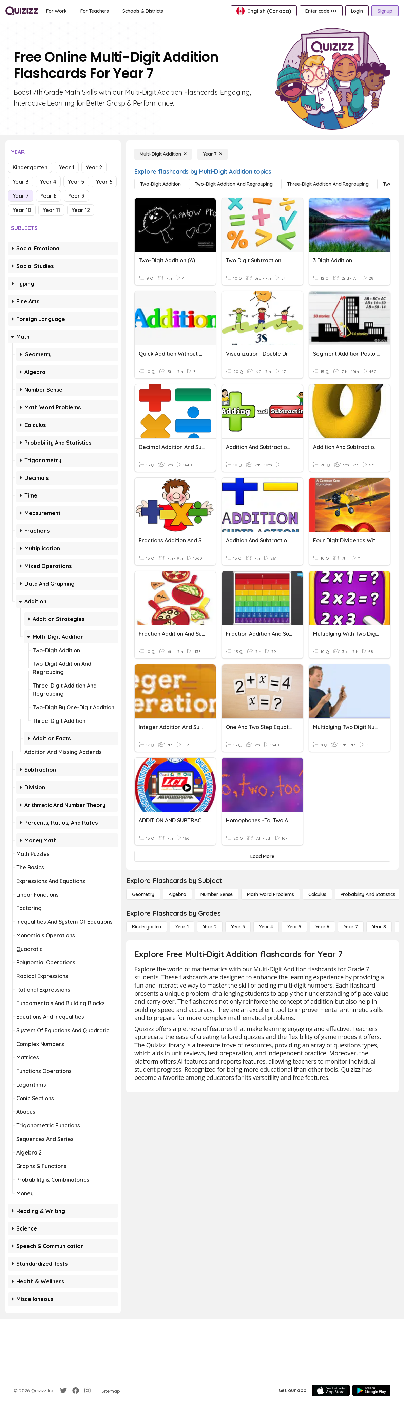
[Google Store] (371, 1390)
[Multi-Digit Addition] (163, 154)
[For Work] (56, 10)
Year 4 (48, 181)
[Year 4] (266, 926)
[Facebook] (75, 1390)
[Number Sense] (216, 894)
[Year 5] (294, 926)
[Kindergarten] (146, 926)
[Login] (357, 10)
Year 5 (76, 181)
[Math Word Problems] (270, 894)
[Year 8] (379, 926)
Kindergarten (30, 167)
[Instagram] (87, 1390)
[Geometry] (143, 894)
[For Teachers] (94, 10)
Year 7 (21, 195)
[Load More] (262, 856)
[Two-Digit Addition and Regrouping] (233, 184)
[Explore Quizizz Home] (21, 10)
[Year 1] (182, 926)
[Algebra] (177, 894)
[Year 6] (322, 926)
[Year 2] (210, 926)
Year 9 (76, 195)
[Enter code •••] (321, 10)
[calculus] (317, 894)
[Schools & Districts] (142, 10)
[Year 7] (212, 154)
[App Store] (331, 1390)
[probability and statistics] (368, 894)
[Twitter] (63, 1390)
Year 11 (51, 210)
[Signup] (385, 10)
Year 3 (20, 181)
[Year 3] (238, 926)
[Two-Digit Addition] (160, 184)
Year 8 (48, 195)
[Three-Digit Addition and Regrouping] (327, 184)
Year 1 (66, 167)
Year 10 (22, 210)
